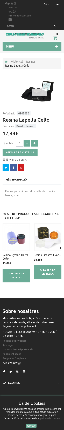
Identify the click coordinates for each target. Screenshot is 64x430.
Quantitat (9, 143)
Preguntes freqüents (14, 358)
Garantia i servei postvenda (18, 349)
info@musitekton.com (20, 17)
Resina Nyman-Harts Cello (15, 256)
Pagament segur (12, 354)
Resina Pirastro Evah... (47, 255)
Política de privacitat (14, 341)
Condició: (8, 126)
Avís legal (8, 345)
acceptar (31, 425)
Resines (30, 61)
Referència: (9, 113)
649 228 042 (13, 9)
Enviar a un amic (16, 159)
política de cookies (50, 418)
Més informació (16, 179)
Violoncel (17, 61)
